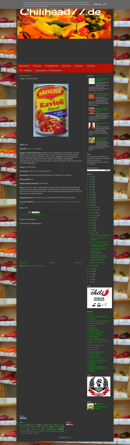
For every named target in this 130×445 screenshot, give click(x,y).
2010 (90, 279)
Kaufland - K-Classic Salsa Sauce (100, 235)
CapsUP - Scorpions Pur (97, 262)
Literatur (78, 66)
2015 (90, 205)
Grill (35, 427)
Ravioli (44, 214)
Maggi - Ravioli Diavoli (96, 260)
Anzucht (22, 425)
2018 (90, 197)
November (94, 210)
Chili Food (51, 425)
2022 (90, 187)
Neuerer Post (24, 262)
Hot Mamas (92, 371)
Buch (42, 425)
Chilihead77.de (60, 11)
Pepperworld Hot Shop (95, 362)
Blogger (68, 437)
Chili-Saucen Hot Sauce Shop (97, 360)
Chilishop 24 (92, 365)
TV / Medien (25, 70)
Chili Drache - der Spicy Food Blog (99, 321)
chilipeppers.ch (93, 328)
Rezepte (37, 66)
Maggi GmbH (31, 148)
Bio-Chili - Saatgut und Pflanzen (98, 316)
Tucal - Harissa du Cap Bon (98, 249)
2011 (90, 276)
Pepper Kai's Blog (94, 347)
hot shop (25, 433)
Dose (30, 214)
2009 (90, 282)
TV (20, 433)
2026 (90, 176)
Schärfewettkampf (46, 431)
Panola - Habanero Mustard (98, 242)
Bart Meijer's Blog (94, 330)
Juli (92, 220)
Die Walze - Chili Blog (95, 334)
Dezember (94, 207)
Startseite (24, 66)
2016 (90, 202)
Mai (92, 225)
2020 (90, 192)
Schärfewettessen (35, 431)
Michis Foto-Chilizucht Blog (97, 345)
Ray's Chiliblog (93, 349)
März (92, 230)
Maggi (33, 214)
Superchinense (56, 431)
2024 (90, 181)
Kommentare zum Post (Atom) (36, 266)
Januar (93, 265)
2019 (90, 194)
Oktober (93, 212)
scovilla (34, 433)
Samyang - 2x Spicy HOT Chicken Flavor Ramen (102, 110)
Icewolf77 (99, 404)
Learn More (97, 4)
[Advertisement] (65, 51)
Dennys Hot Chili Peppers (96, 332)
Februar (93, 233)
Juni (92, 222)
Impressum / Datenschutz (49, 70)
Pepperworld (35, 429)
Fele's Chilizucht (93, 337)
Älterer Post (78, 262)
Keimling (57, 427)
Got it (105, 4)
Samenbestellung (24, 431)
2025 (90, 179)
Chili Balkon (92, 319)
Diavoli (26, 214)
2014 (90, 269)
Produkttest (39, 214)
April (92, 228)
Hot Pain (91, 314)
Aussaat (33, 425)
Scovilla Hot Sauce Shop (96, 358)
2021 (90, 189)
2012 (90, 274)
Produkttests (51, 66)
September (94, 215)
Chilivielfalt (92, 325)
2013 (90, 271)
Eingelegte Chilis (25, 427)
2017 (90, 200)
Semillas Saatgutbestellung (97, 323)
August (93, 217)
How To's (66, 66)
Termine (91, 66)
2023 (90, 184)
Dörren (59, 425)
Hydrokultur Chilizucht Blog (97, 339)
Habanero (44, 427)
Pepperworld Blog (94, 355)
